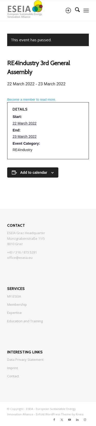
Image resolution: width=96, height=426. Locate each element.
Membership (17, 304)
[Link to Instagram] (85, 419)
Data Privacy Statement (25, 359)
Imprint (12, 368)
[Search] (75, 10)
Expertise (14, 312)
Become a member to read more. (31, 99)
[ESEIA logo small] (39, 10)
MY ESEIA (14, 296)
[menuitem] (75, 10)
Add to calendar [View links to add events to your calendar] (33, 172)
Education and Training (25, 321)
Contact (13, 376)
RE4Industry (22, 150)
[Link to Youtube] (69, 419)
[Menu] (86, 10)
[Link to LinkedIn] (77, 419)
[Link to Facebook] (54, 419)
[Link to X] (62, 419)
